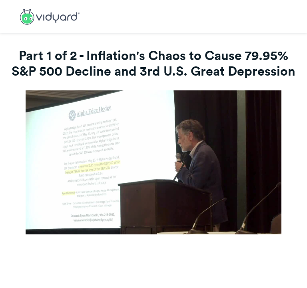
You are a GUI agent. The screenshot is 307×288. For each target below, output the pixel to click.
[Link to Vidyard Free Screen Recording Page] (50, 16)
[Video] (153, 162)
